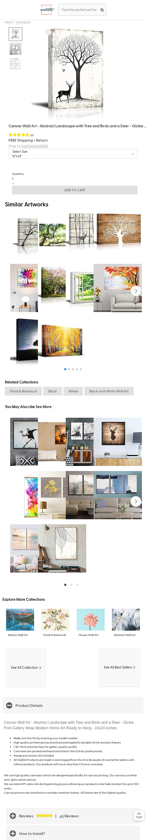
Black (52, 391)
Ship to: (28, 145)
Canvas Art (23, 21)
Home (9, 21)
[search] (102, 10)
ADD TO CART (75, 190)
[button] (136, 291)
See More (43, 406)
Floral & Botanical (23, 391)
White (73, 391)
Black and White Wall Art (109, 391)
